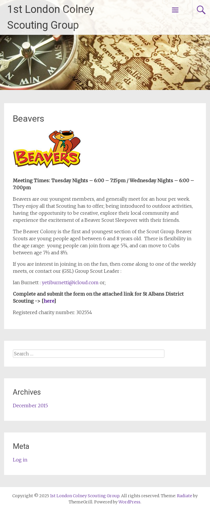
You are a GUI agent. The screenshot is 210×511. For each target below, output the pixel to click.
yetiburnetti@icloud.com (70, 282)
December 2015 (30, 405)
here (49, 301)
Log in (20, 460)
